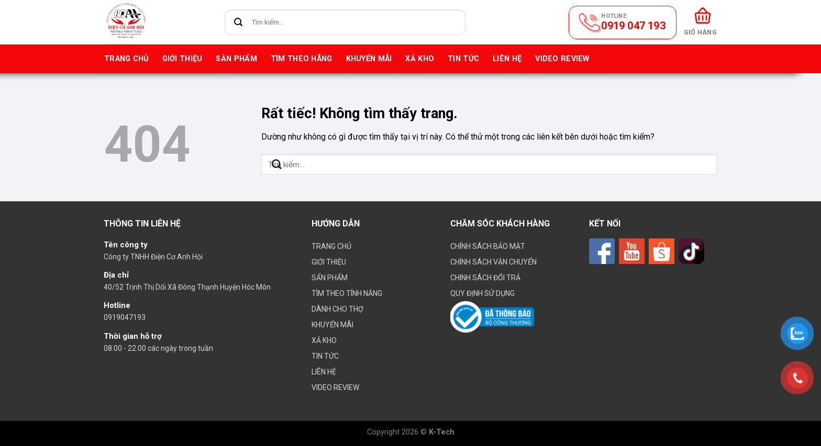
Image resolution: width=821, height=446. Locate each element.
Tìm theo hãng (301, 58)
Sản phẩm (236, 58)
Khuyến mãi (369, 58)
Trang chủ (126, 58)
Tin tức (463, 58)
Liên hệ (507, 58)
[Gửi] (238, 22)
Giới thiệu (182, 58)
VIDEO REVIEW (562, 58)
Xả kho (419, 58)
